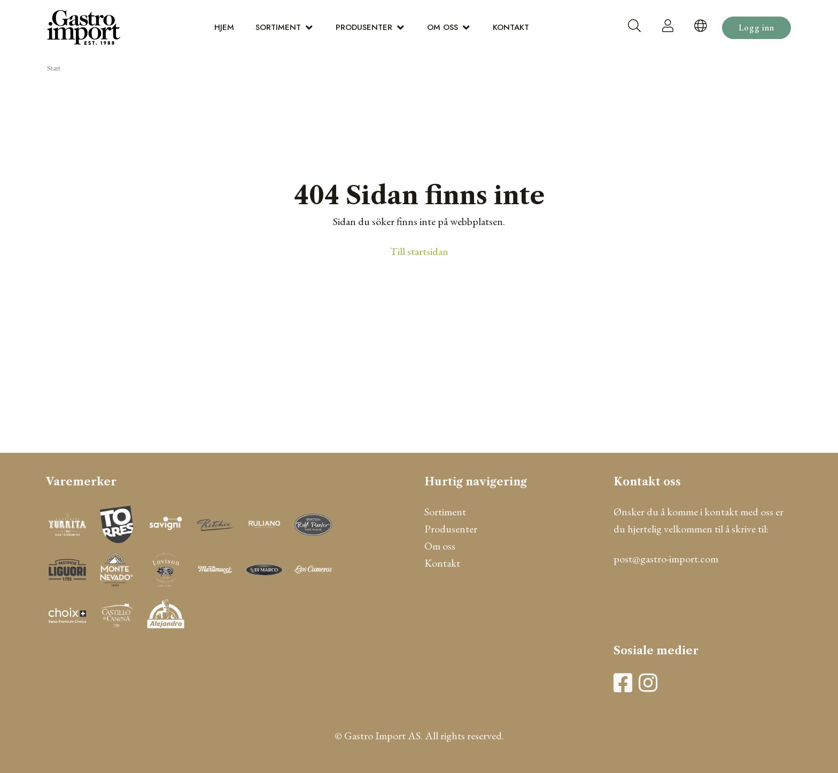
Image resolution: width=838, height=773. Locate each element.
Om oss (442, 27)
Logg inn (756, 27)
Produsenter (364, 27)
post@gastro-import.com (666, 559)
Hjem (224, 27)
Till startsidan (419, 251)
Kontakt (511, 27)
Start (53, 68)
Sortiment (278, 27)
